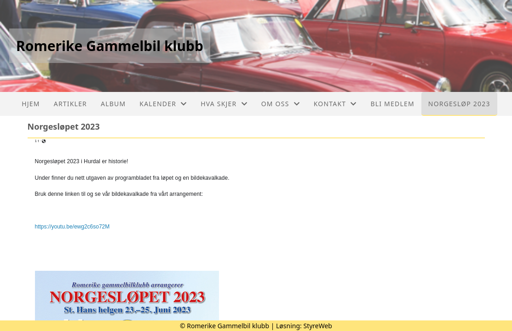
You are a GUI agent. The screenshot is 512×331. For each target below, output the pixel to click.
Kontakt (335, 103)
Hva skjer (224, 103)
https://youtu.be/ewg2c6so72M (72, 226)
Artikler (70, 103)
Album (113, 103)
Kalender (163, 103)
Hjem (31, 103)
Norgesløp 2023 (459, 103)
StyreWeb (317, 325)
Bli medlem (392, 103)
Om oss (280, 103)
